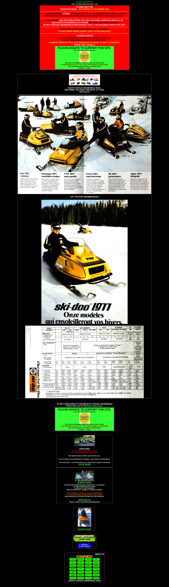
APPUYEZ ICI (84, 500)
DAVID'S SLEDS (84, 529)
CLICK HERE (84, 464)
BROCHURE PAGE (94, 406)
